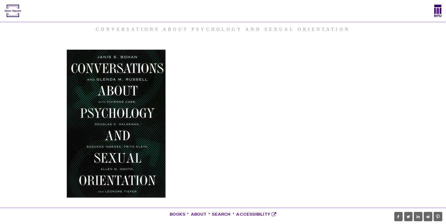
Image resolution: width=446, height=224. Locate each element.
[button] (398, 216)
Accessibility (256, 214)
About (199, 214)
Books (177, 214)
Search (221, 214)
